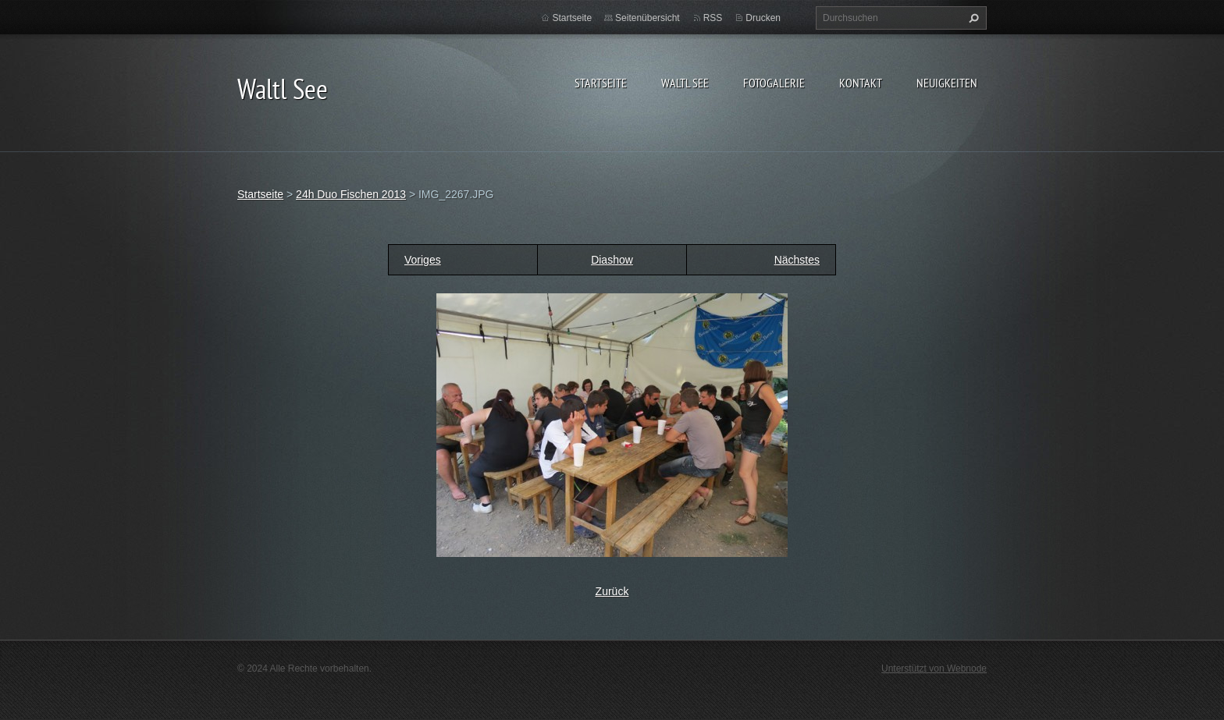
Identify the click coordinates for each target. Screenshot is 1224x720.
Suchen (972, 18)
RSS (713, 17)
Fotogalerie (774, 82)
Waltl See (685, 82)
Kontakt (860, 82)
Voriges (422, 260)
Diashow (612, 260)
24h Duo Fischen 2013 (351, 194)
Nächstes (797, 260)
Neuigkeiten (946, 82)
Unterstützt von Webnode (934, 668)
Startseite (601, 82)
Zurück (612, 591)
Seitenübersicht (647, 17)
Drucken (763, 17)
